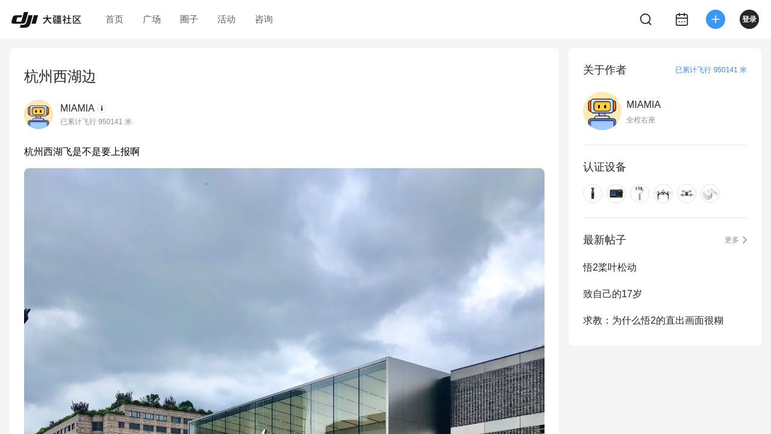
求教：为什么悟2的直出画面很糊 (653, 320)
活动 (226, 19)
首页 (114, 19)
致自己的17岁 (612, 294)
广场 (152, 19)
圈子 (189, 19)
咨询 (264, 19)
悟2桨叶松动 (610, 267)
